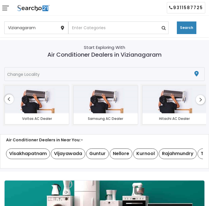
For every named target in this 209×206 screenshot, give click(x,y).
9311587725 (186, 8)
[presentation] (9, 99)
